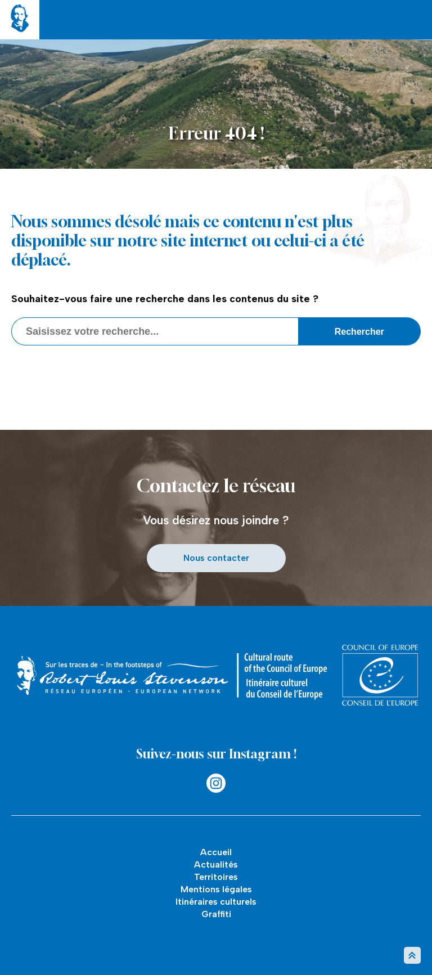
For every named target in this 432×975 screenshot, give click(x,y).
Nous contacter (216, 557)
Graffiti (216, 914)
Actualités (216, 864)
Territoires (216, 876)
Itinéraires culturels (216, 901)
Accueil (216, 852)
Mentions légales (216, 889)
